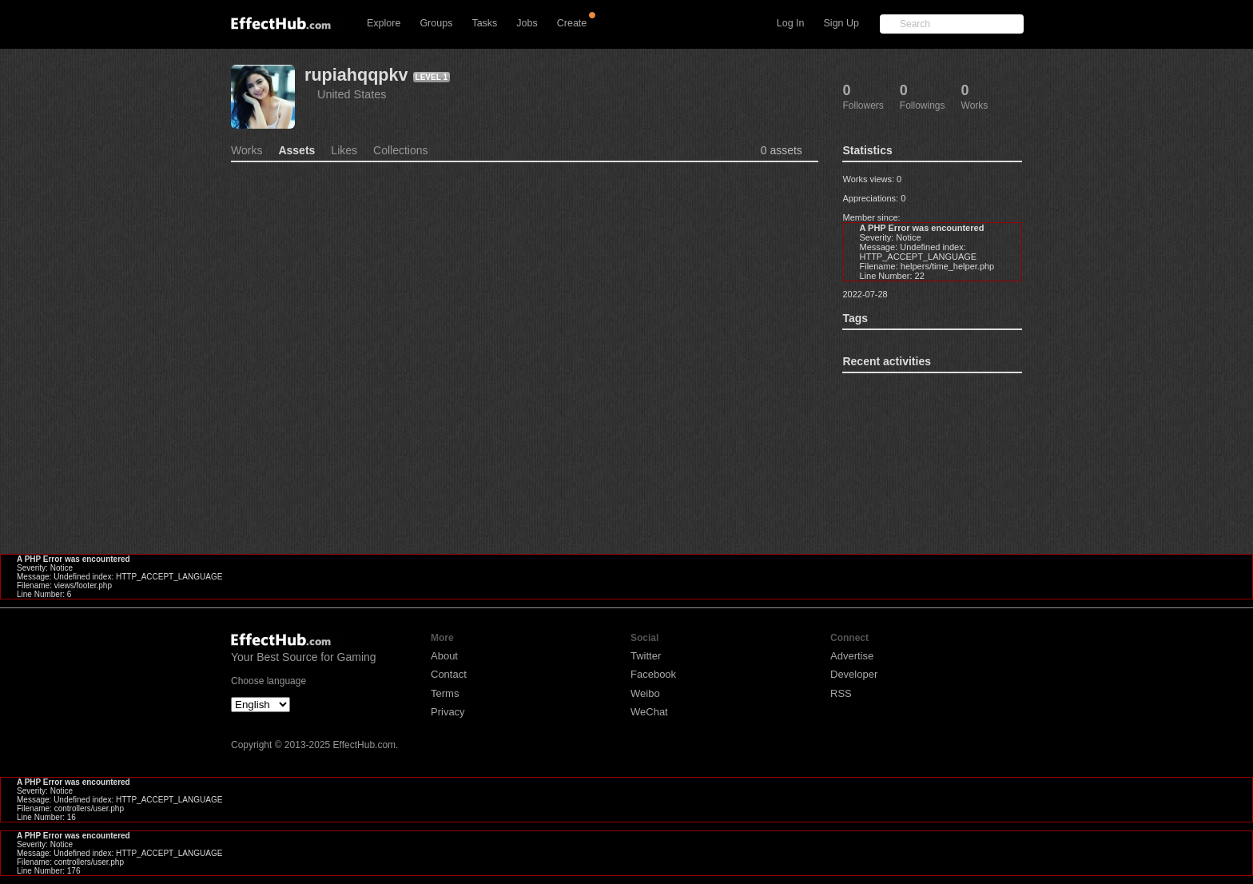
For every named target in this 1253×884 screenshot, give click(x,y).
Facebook (653, 674)
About (444, 656)
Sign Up (841, 23)
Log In (791, 23)
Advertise (851, 656)
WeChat (649, 712)
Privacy (448, 712)
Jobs (526, 23)
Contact (449, 674)
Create (572, 23)
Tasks (484, 23)
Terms (445, 693)
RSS (841, 693)
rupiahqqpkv (356, 75)
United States (351, 94)
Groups (436, 23)
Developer (853, 674)
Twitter (645, 656)
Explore (383, 23)
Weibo (645, 693)
